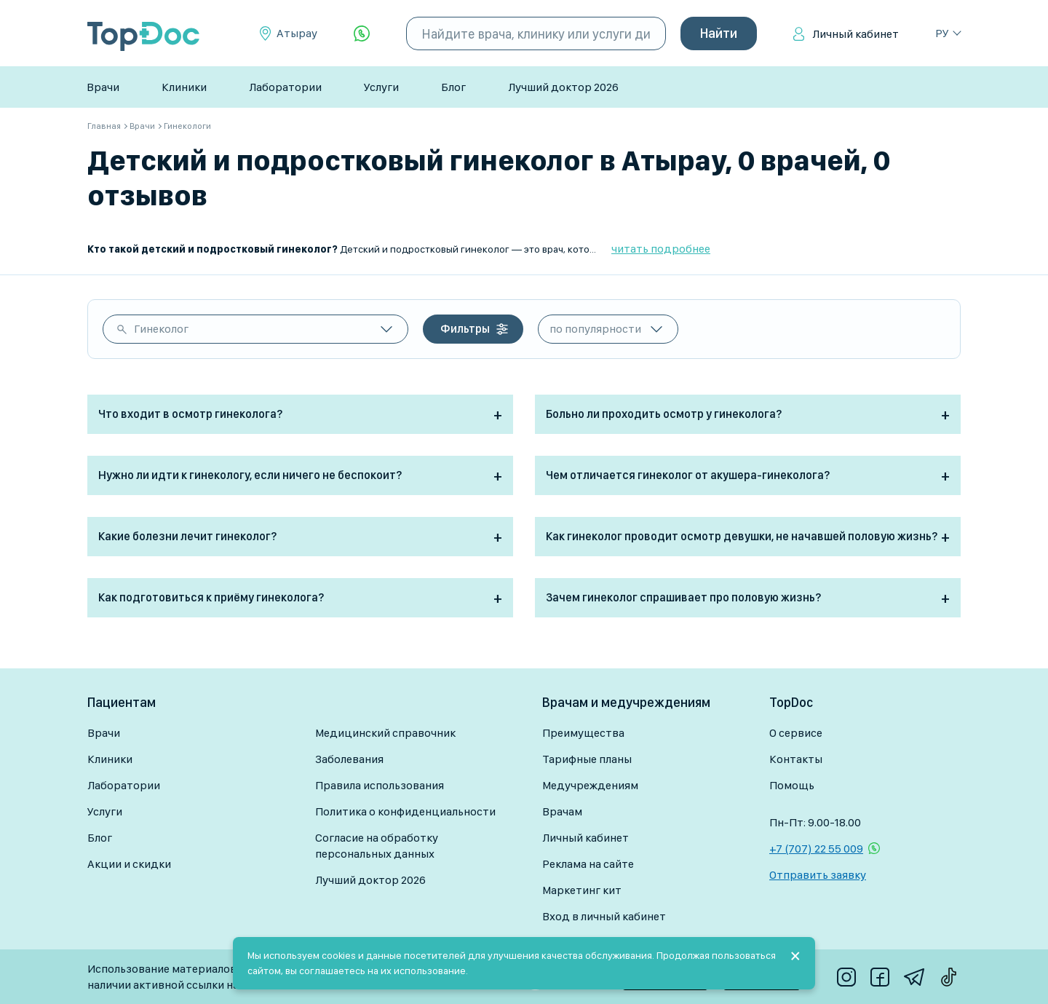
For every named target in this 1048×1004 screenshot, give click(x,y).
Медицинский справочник (385, 733)
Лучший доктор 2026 (563, 87)
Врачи (103, 87)
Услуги (381, 87)
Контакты (795, 759)
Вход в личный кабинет (604, 916)
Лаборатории (285, 87)
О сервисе (795, 733)
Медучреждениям (590, 785)
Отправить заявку (817, 875)
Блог (453, 87)
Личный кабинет (855, 34)
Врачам (562, 811)
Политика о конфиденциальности (405, 811)
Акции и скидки (129, 864)
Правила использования (379, 785)
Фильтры (465, 329)
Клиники (184, 87)
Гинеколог (161, 329)
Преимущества (583, 733)
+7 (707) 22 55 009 (816, 848)
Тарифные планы (587, 759)
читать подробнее (660, 249)
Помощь (791, 785)
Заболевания (349, 759)
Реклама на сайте (588, 864)
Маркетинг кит (582, 890)
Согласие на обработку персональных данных (376, 846)
